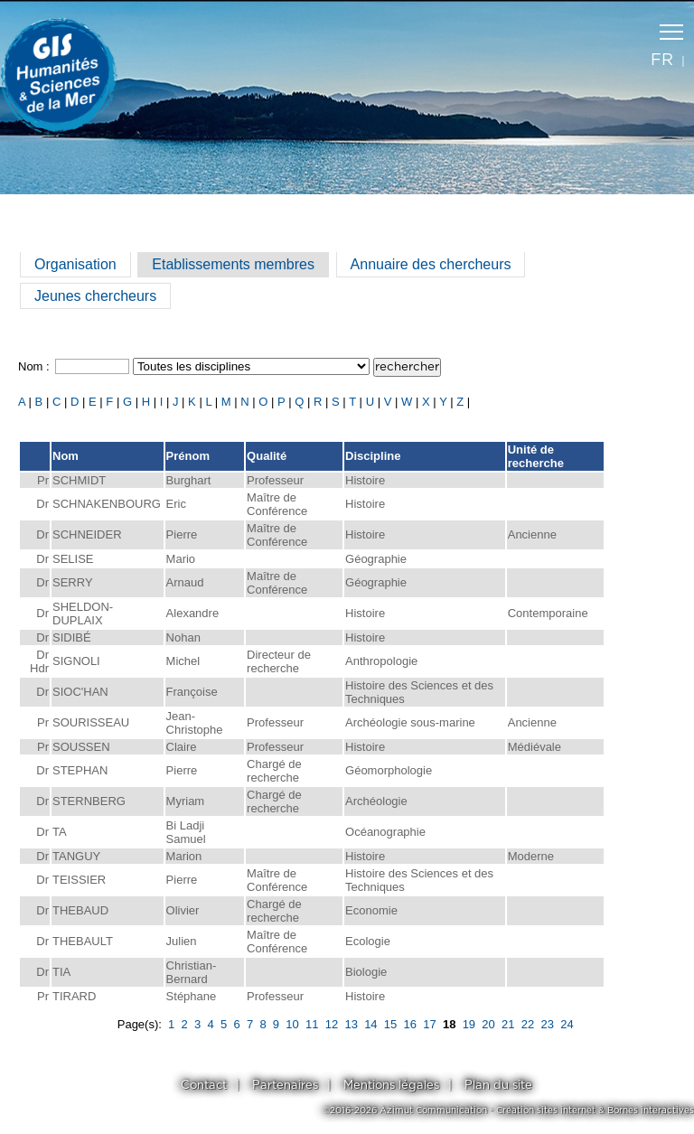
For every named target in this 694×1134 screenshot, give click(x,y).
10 (292, 1024)
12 (331, 1024)
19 (469, 1024)
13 (350, 1024)
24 (566, 1024)
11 (311, 1024)
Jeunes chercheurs (95, 296)
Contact (204, 1086)
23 (546, 1024)
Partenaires (285, 1086)
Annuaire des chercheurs (431, 264)
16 (410, 1024)
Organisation (75, 264)
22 (527, 1024)
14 (370, 1024)
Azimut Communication (433, 1110)
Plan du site (498, 1086)
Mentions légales (391, 1086)
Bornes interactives (650, 1110)
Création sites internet (546, 1110)
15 (390, 1024)
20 (488, 1024)
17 (429, 1024)
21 (508, 1024)
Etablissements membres (233, 264)
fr (662, 60)
